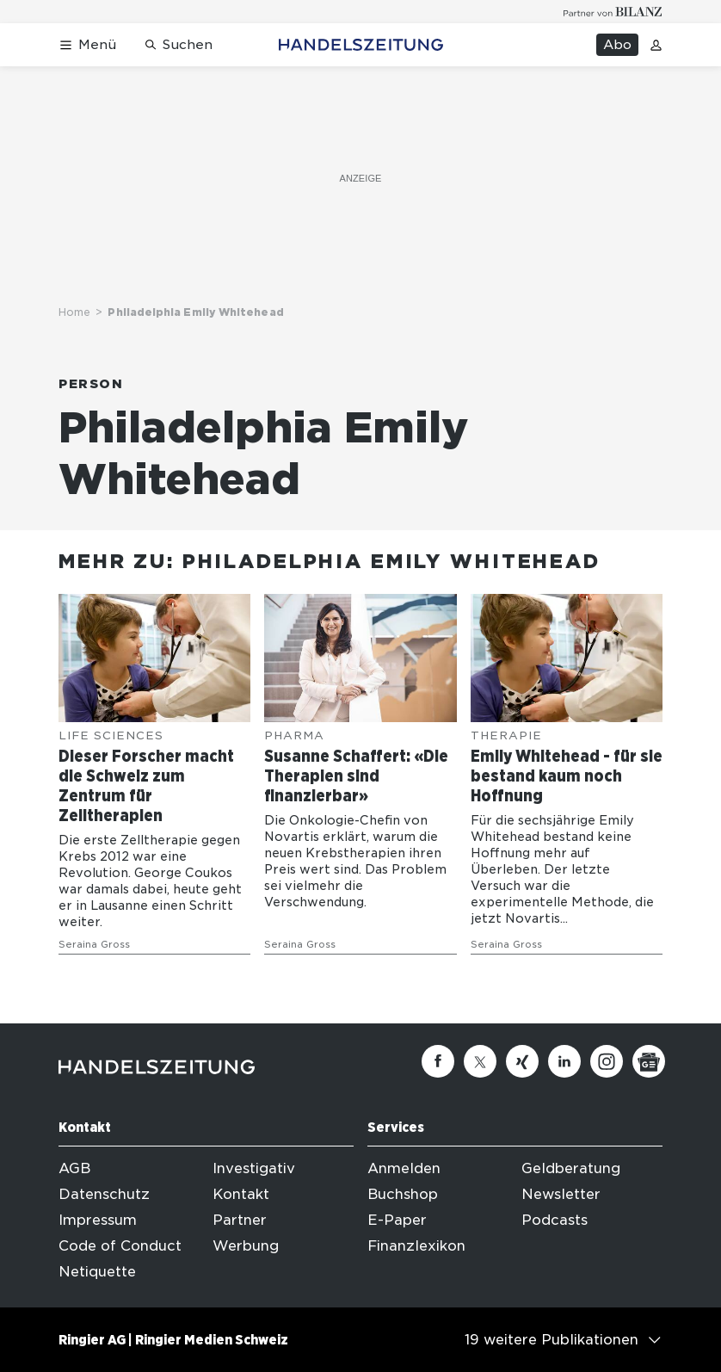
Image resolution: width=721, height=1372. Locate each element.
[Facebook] (438, 1061)
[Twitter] (480, 1061)
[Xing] (522, 1061)
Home (74, 312)
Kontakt (241, 1194)
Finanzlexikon (416, 1246)
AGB (74, 1168)
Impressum (98, 1220)
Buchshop (402, 1194)
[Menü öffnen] (87, 45)
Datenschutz (104, 1194)
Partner (240, 1220)
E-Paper (397, 1220)
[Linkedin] (564, 1061)
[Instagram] (606, 1061)
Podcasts (554, 1220)
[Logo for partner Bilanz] (613, 11)
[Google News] (648, 1061)
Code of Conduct (120, 1246)
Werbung (246, 1246)
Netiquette (97, 1272)
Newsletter (561, 1194)
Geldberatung (570, 1168)
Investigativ (254, 1168)
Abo (617, 45)
